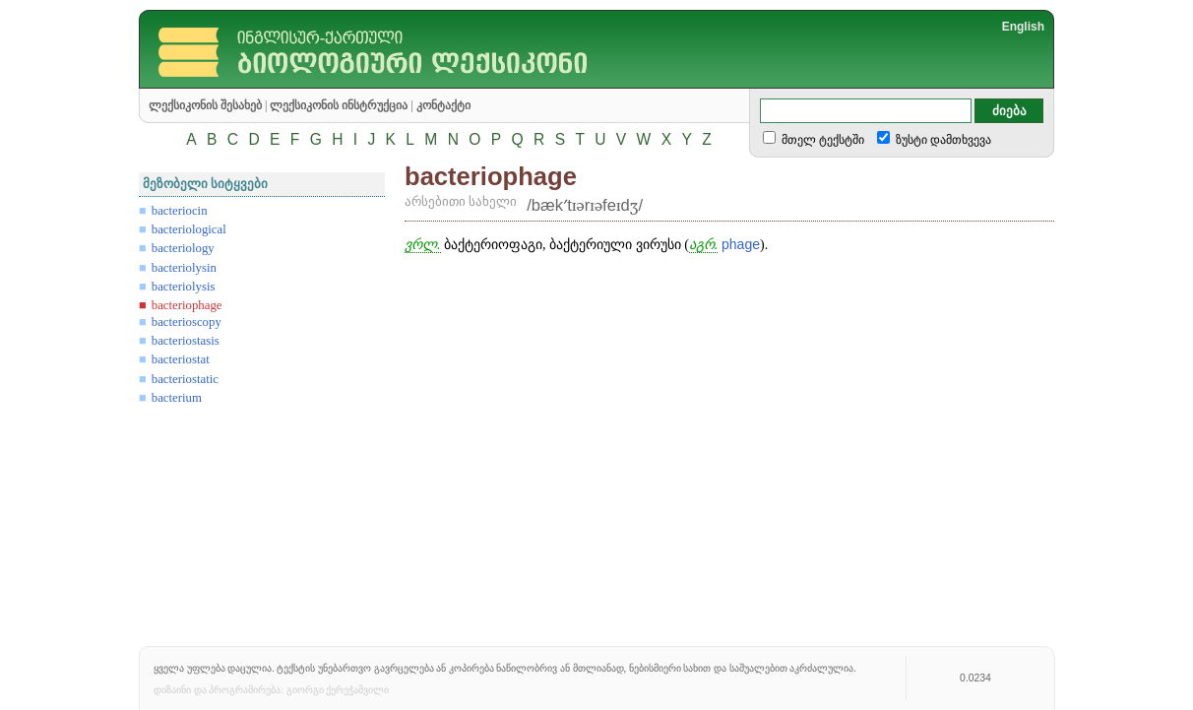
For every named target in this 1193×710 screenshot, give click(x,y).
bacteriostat (181, 359)
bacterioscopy (186, 322)
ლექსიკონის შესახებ (205, 105)
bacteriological (189, 229)
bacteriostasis (186, 341)
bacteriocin (180, 211)
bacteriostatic (185, 379)
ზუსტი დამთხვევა (942, 140)
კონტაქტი (443, 105)
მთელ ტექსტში (821, 140)
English (1023, 26)
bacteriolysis (184, 286)
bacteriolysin (184, 268)
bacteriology (183, 248)
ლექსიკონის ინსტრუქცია (339, 105)
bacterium (177, 398)
